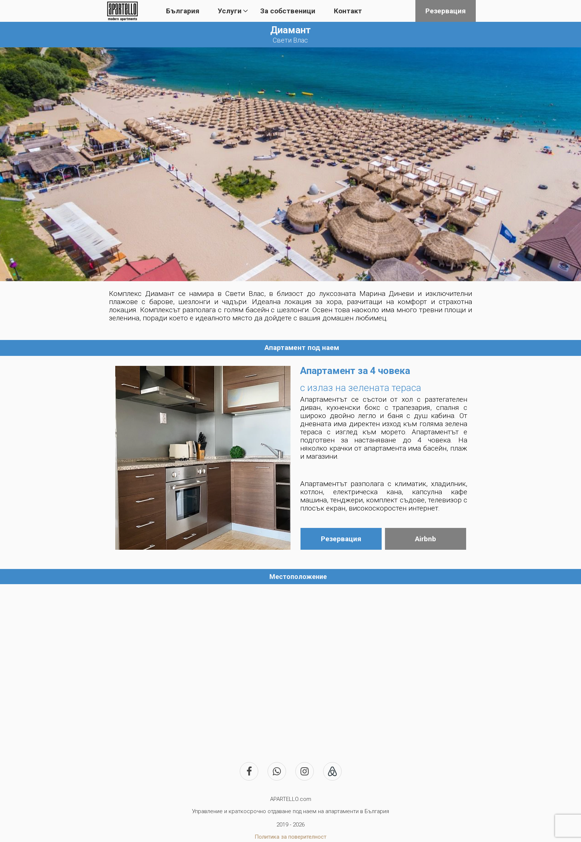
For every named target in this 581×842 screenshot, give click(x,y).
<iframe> (290, 664)
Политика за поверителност (290, 836)
